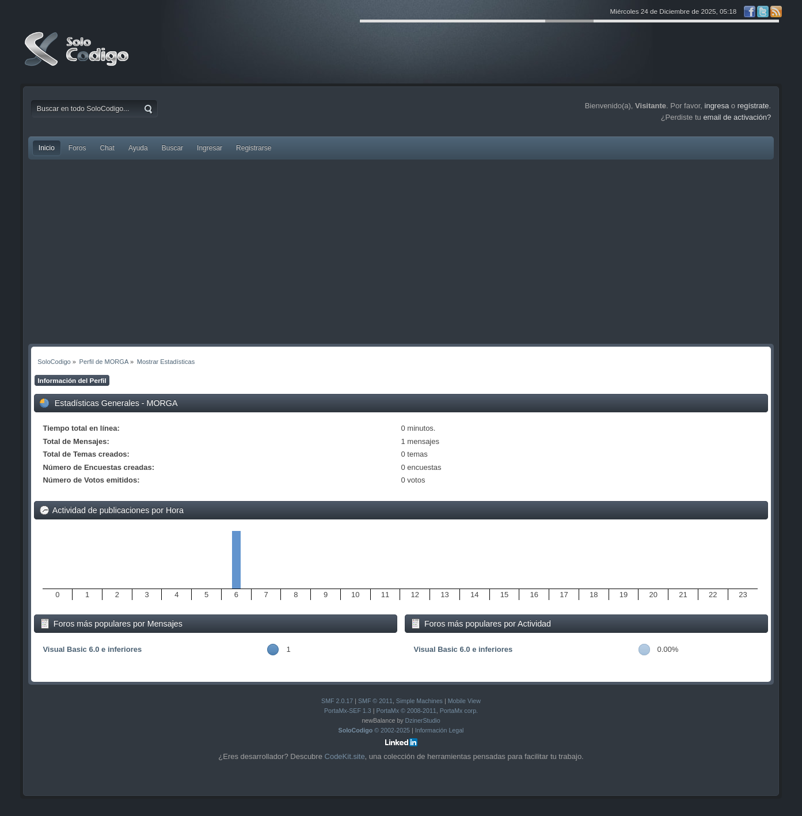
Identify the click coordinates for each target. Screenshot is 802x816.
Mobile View (464, 700)
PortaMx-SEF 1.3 (347, 710)
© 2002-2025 (374, 730)
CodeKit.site (345, 756)
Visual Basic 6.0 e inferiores (92, 649)
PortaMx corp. (459, 710)
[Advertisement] (401, 251)
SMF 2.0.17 (337, 700)
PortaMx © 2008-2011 (406, 710)
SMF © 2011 (375, 700)
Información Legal (439, 730)
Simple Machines (419, 700)
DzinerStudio (422, 720)
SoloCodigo (77, 58)
